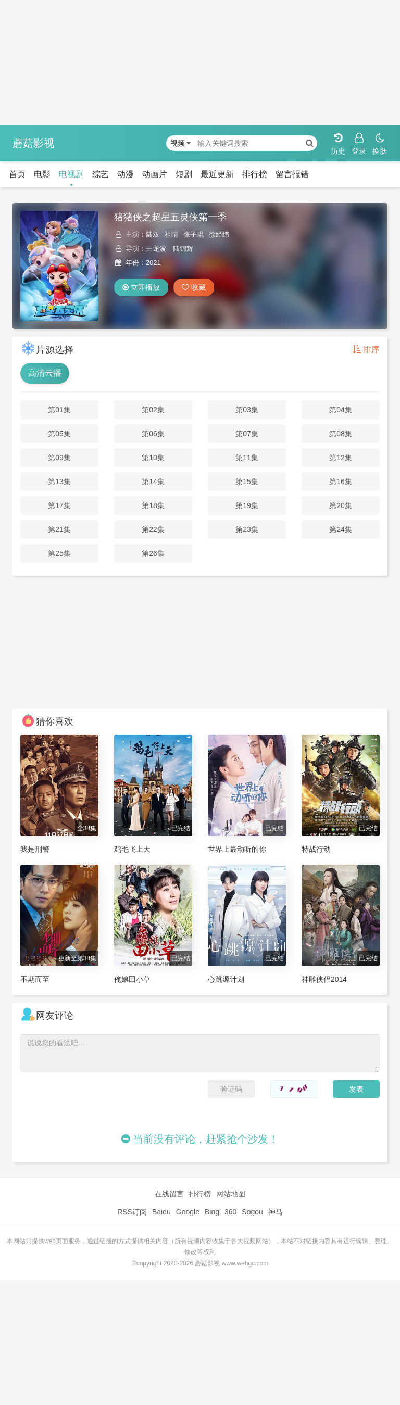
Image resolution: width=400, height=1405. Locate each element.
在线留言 (169, 1193)
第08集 (340, 433)
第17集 (59, 505)
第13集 (59, 481)
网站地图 (230, 1193)
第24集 (340, 529)
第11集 (246, 457)
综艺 (100, 174)
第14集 (153, 481)
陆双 (152, 234)
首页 (17, 174)
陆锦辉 (183, 248)
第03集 (246, 410)
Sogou (252, 1212)
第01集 (59, 410)
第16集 (340, 481)
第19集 (246, 505)
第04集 (340, 410)
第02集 (153, 410)
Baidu (161, 1212)
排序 (366, 349)
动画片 (154, 174)
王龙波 (156, 248)
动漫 (125, 174)
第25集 (59, 553)
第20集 (340, 505)
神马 (275, 1212)
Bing (212, 1212)
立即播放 (141, 287)
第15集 (246, 481)
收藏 (194, 287)
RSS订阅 (132, 1212)
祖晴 (171, 234)
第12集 (340, 457)
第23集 (246, 529)
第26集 (153, 553)
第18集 (153, 505)
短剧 (184, 174)
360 (230, 1212)
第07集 (246, 433)
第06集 (153, 433)
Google (187, 1212)
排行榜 (254, 174)
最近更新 (217, 174)
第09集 (59, 457)
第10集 (153, 457)
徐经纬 (219, 234)
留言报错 (292, 174)
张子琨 (193, 234)
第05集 (59, 433)
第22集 (153, 529)
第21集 (59, 529)
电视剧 (71, 174)
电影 (42, 174)
